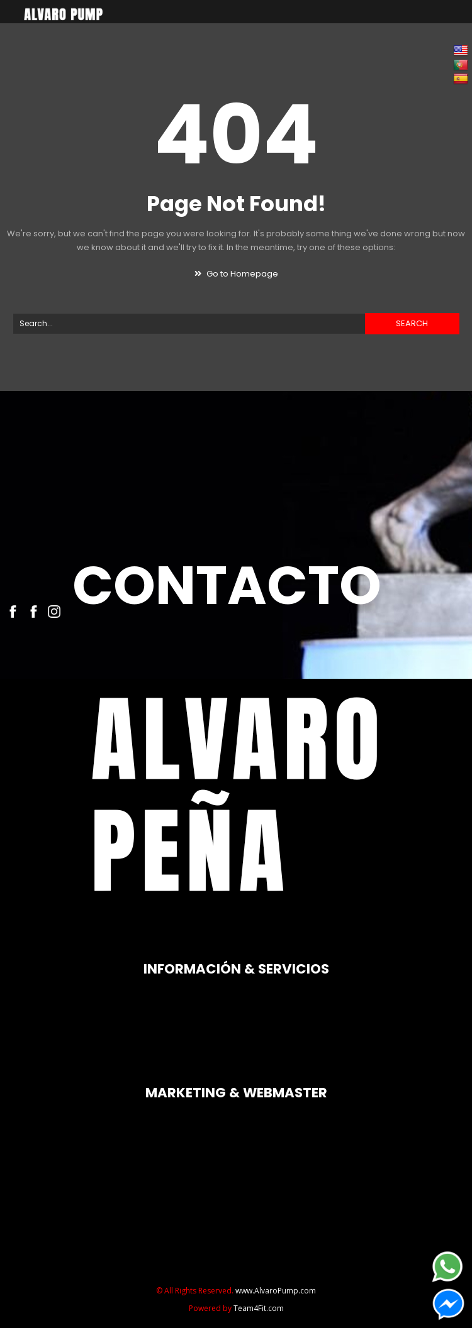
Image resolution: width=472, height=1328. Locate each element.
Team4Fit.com (258, 1308)
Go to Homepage (236, 274)
